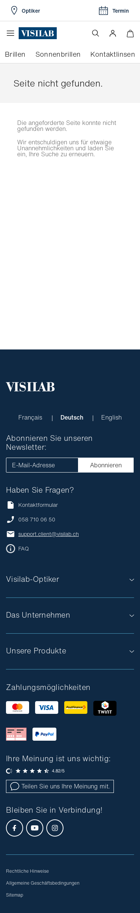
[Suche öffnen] (95, 33)
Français (31, 417)
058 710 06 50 (36, 519)
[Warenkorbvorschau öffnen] (130, 33)
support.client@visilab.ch (48, 534)
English (111, 417)
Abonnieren (106, 465)
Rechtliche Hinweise (27, 871)
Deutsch (72, 417)
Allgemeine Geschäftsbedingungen (43, 883)
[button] (112, 33)
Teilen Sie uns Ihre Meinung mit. (60, 786)
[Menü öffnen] (12, 33)
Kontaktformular (32, 504)
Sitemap (14, 895)
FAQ (23, 548)
